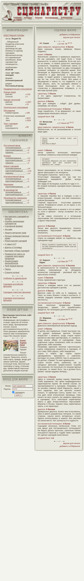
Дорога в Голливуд (13, 247)
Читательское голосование (16, 107)
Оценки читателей (12, 100)
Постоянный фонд (12, 145)
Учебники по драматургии (15, 278)
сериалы (9, 152)
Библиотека (66, 17)
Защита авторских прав (15, 233)
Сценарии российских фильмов (13, 285)
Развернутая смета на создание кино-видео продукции (15, 256)
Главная (18, 17)
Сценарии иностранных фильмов (14, 299)
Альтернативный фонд (14, 176)
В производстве (11, 190)
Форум (25, 4)
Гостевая (15, 4)
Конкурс (28, 17)
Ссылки (34, 4)
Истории (18, 20)
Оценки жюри (10, 92)
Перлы (8, 269)
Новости (44, 4)
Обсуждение (9, 110)
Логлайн (8, 229)
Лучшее (38, 17)
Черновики (8, 184)
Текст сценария (11, 123)
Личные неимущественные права (17, 237)
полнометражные (13, 148)
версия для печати (71, 37)
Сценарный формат (14, 226)
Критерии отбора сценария (17, 251)
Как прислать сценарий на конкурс (17, 217)
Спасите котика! (12, 272)
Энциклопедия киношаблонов (11, 262)
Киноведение (51, 17)
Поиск (5, 4)
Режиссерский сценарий (16, 241)
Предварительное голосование (18, 89)
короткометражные (14, 150)
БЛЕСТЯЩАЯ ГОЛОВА (14, 35)
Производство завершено (15, 198)
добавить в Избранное (70, 34)
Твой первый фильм (14, 266)
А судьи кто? (10, 244)
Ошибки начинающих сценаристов (14, 222)
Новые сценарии (11, 166)
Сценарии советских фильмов (17, 292)
